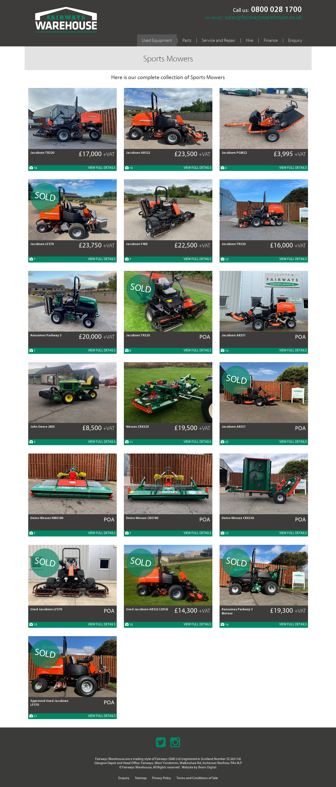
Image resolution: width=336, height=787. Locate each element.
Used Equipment (157, 40)
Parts (186, 40)
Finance (271, 40)
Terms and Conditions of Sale (197, 778)
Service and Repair (218, 40)
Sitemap (141, 778)
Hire (249, 40)
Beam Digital (207, 767)
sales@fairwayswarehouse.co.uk (263, 18)
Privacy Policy (161, 778)
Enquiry (295, 40)
